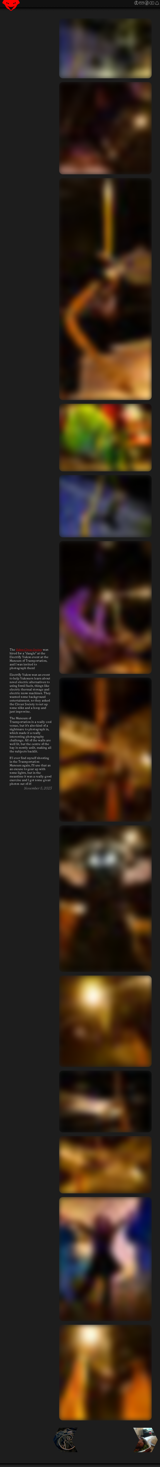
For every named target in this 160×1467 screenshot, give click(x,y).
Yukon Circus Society (29, 649)
